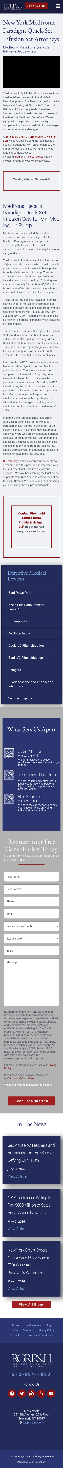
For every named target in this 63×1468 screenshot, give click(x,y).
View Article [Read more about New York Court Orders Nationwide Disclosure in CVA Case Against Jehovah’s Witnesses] (17, 1288)
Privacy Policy (46, 1330)
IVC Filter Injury (19, 633)
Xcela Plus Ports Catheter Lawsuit (26, 607)
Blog (48, 1325)
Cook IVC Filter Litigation (26, 645)
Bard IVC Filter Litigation (25, 658)
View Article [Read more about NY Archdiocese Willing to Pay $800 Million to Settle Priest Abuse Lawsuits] (17, 1229)
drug (17, 156)
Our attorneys (11, 461)
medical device (34, 156)
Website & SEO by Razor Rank (31, 1461)
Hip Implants (17, 621)
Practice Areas (32, 1325)
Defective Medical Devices (27, 575)
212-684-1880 (31, 1374)
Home (15, 1325)
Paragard (14, 670)
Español (13, 1330)
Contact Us (16, 1335)
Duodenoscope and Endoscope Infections (30, 684)
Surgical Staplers (20, 698)
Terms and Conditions (21, 1078)
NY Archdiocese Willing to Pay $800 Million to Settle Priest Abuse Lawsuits (30, 1205)
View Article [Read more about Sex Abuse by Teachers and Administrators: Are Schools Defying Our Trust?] (17, 1176)
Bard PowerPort (19, 593)
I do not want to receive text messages (29, 1084)
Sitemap (28, 1330)
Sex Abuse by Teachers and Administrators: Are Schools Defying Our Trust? (31, 1153)
